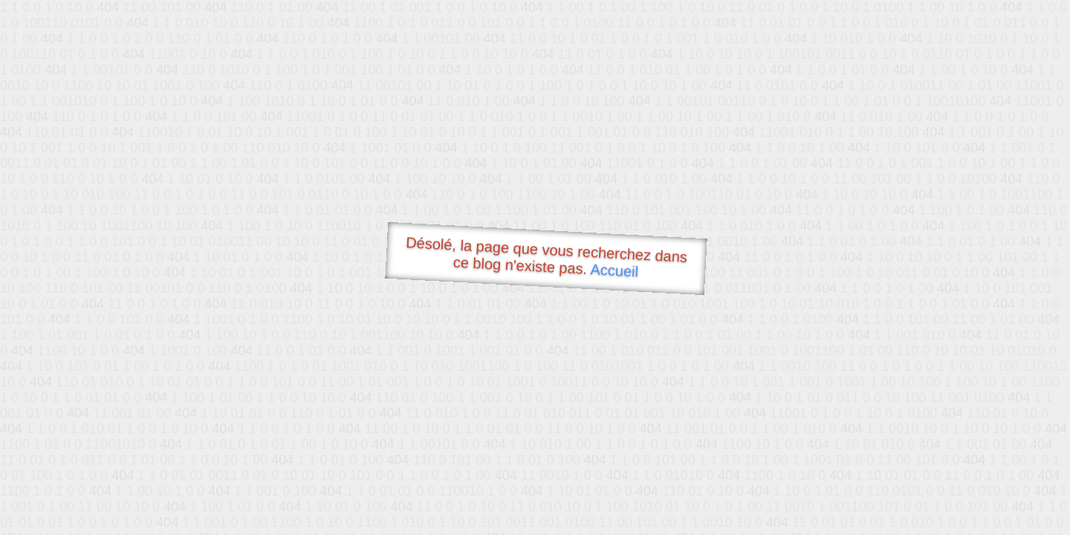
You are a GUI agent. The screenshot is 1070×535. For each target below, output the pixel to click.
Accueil (614, 270)
